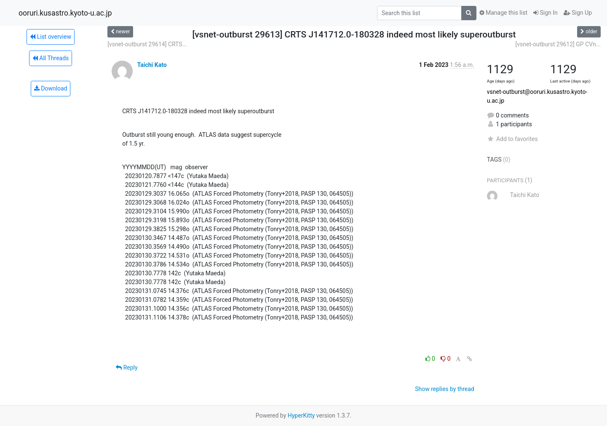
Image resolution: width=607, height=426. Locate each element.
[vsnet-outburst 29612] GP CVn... (558, 44)
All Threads (50, 58)
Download (50, 88)
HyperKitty (301, 415)
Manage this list (503, 12)
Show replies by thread (444, 389)
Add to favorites (512, 139)
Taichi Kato (152, 64)
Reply (126, 367)
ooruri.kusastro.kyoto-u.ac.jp (65, 13)
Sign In (545, 12)
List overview (50, 36)
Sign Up (578, 12)
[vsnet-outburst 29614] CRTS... (147, 44)
